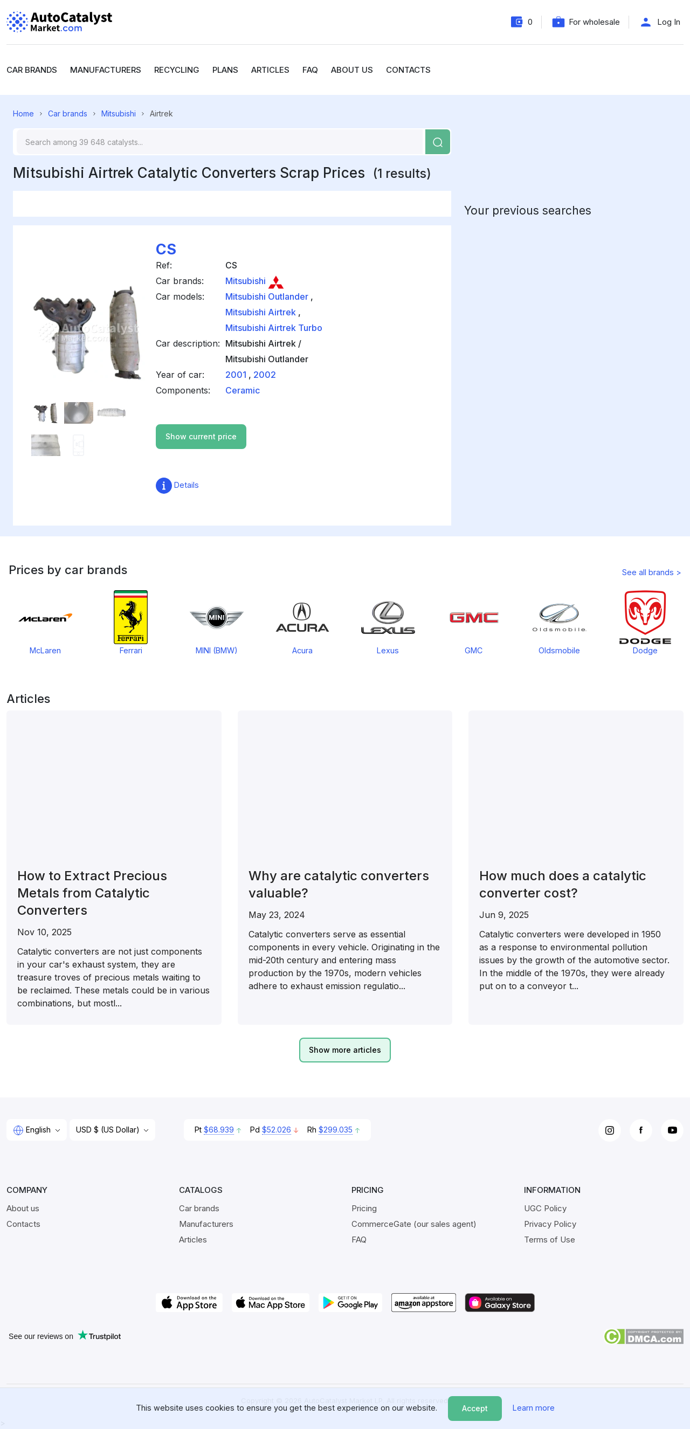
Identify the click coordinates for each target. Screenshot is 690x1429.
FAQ (310, 70)
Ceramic (242, 390)
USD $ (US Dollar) (109, 1129)
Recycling (176, 70)
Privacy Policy (550, 1224)
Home (23, 113)
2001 (235, 374)
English (33, 1130)
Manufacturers (105, 70)
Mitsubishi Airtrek (260, 312)
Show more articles (345, 1049)
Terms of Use (549, 1239)
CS (166, 249)
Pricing (364, 1208)
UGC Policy (545, 1208)
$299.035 (336, 1129)
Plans (225, 70)
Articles (270, 70)
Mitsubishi (118, 113)
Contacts (408, 70)
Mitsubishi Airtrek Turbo (273, 327)
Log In (668, 22)
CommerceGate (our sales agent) (414, 1224)
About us (352, 70)
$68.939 (219, 1129)
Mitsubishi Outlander (266, 296)
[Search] (220, 141)
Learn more (534, 1407)
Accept (475, 1408)
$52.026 (276, 1129)
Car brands (31, 70)
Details (177, 484)
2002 (264, 374)
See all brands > (651, 572)
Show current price (201, 436)
